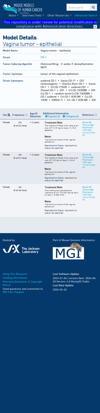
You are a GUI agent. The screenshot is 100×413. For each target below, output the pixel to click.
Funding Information (15, 277)
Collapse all (72, 116)
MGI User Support (13, 291)
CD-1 (44, 57)
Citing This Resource (15, 273)
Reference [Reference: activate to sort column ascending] (88, 114)
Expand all (54, 116)
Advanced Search (86, 15)
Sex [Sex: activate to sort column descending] (5, 114)
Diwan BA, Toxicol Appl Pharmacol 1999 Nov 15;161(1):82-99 (89, 128)
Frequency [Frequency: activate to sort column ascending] (18, 114)
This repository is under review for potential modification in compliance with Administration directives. (50, 22)
